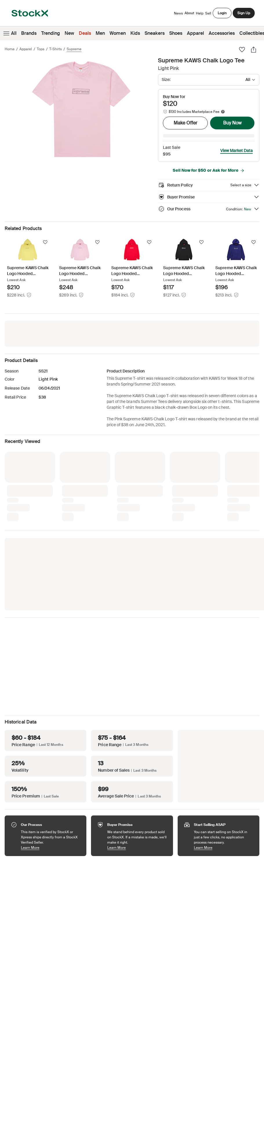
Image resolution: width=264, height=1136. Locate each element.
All (9, 33)
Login (222, 13)
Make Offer (185, 123)
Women (118, 33)
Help (199, 13)
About (189, 14)
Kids (135, 33)
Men (100, 33)
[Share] (253, 49)
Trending (50, 33)
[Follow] (45, 234)
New (69, 33)
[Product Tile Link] (28, 260)
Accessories (222, 33)
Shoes (175, 33)
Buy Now (232, 123)
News (178, 13)
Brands (29, 33)
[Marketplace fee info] (223, 111)
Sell (208, 13)
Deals (85, 33)
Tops (40, 49)
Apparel (195, 33)
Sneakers (155, 33)
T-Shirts (55, 49)
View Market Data (236, 142)
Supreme (74, 49)
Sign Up (243, 13)
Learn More (51, 839)
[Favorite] (242, 49)
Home (9, 49)
